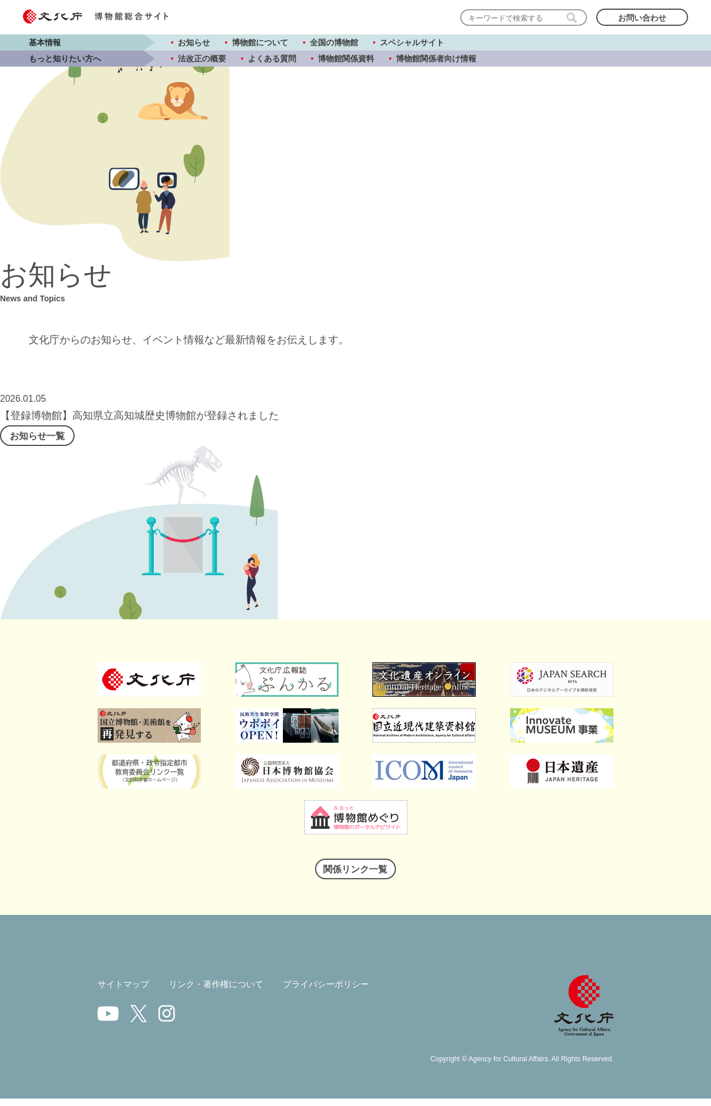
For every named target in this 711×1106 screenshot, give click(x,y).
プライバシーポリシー (338, 993)
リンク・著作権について (222, 993)
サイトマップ (125, 993)
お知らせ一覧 (48, 438)
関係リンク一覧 (356, 876)
